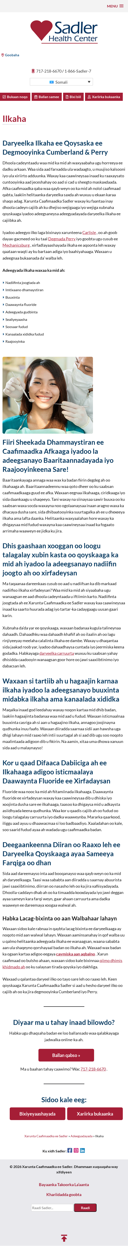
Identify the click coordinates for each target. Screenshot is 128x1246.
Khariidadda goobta (63, 1194)
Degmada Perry (62, 239)
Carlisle (89, 233)
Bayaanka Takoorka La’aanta (64, 1184)
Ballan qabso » (66, 1055)
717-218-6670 (49, 71)
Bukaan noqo (15, 97)
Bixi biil (73, 97)
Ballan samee (46, 97)
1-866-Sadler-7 (77, 71)
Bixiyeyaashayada (37, 1114)
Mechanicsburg (16, 245)
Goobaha (10, 55)
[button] (115, 6)
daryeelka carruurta (56, 653)
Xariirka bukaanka (104, 97)
